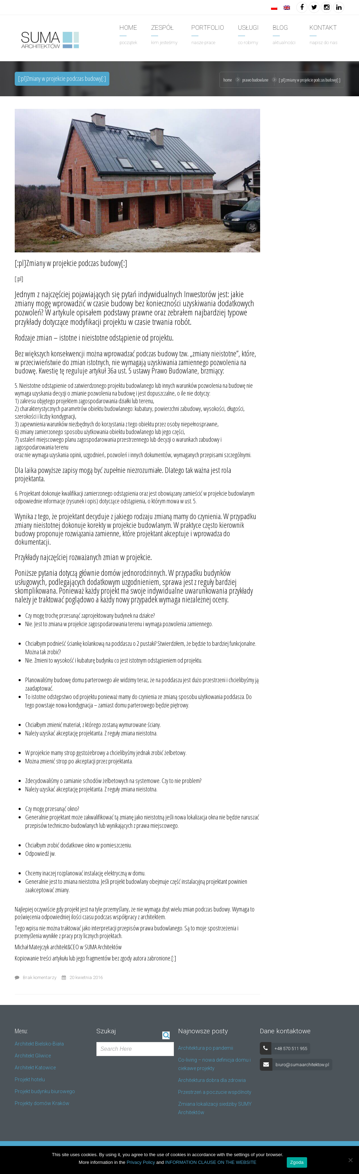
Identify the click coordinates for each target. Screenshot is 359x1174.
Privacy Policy (141, 1162)
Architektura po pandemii (205, 1048)
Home (227, 80)
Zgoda (297, 1162)
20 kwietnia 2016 (82, 977)
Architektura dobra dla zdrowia (212, 1080)
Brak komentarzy (35, 977)
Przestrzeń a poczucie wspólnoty (214, 1092)
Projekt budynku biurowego (45, 1091)
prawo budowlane (255, 80)
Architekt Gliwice (33, 1055)
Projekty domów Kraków (42, 1103)
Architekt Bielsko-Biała (39, 1044)
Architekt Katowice (35, 1067)
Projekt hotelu (30, 1079)
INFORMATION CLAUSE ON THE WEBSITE (210, 1162)
